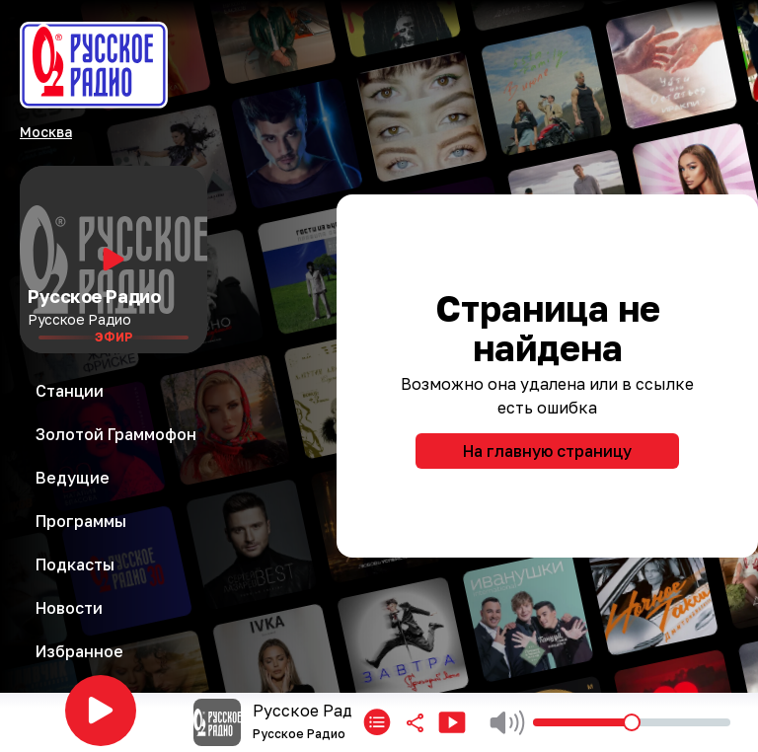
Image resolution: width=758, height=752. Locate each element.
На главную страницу (547, 451)
